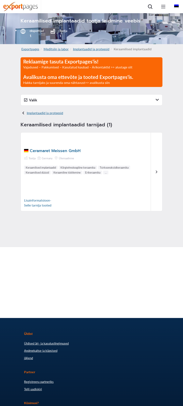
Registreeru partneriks (39, 382)
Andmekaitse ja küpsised (40, 350)
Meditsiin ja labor (56, 49)
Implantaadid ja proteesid (91, 49)
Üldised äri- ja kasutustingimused (46, 343)
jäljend (28, 358)
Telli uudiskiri (33, 389)
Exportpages (30, 49)
